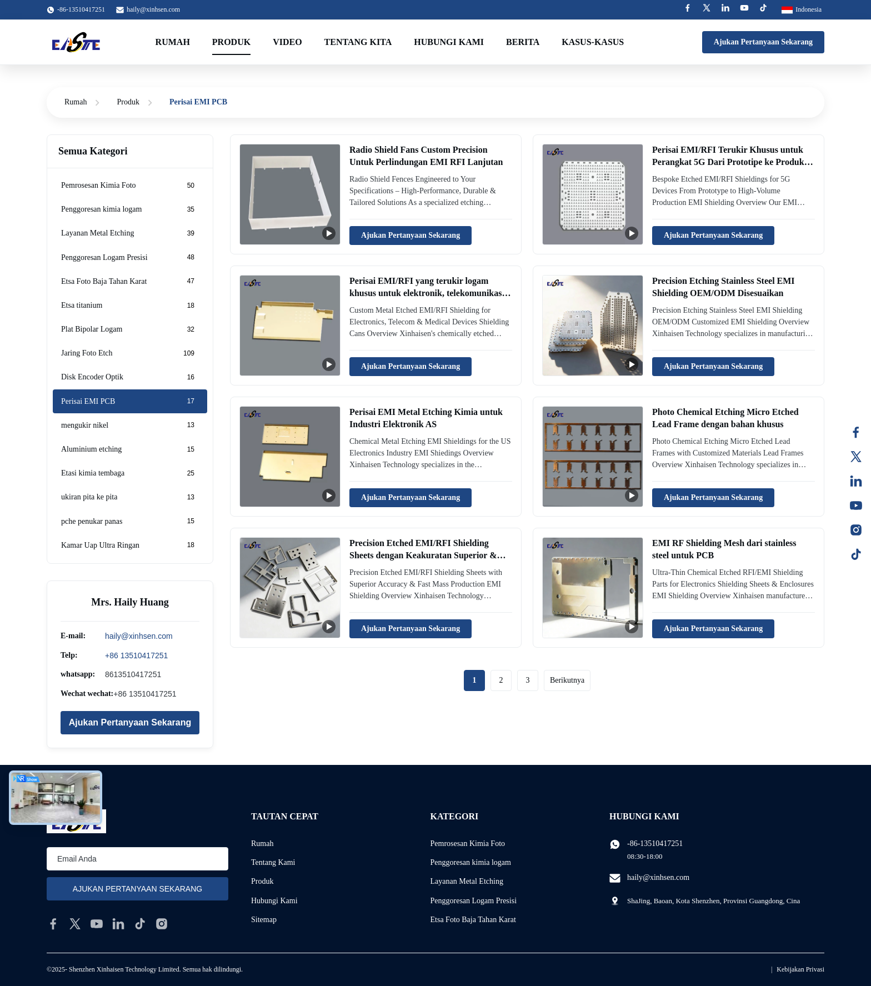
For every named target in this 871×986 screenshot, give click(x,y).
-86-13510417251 (655, 843)
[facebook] (53, 923)
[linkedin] (118, 923)
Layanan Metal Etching (467, 881)
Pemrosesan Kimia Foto (468, 843)
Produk (231, 42)
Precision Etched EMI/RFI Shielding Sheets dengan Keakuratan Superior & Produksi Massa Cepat (423, 555)
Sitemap (264, 919)
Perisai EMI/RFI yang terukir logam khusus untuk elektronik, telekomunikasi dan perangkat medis (426, 293)
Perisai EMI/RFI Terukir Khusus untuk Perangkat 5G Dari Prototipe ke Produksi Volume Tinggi (731, 162)
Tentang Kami (273, 862)
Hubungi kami (449, 42)
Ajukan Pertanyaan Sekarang (763, 42)
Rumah (173, 42)
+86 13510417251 (136, 655)
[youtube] (96, 923)
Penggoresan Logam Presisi (474, 901)
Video (287, 42)
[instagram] (161, 923)
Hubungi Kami (274, 901)
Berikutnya (567, 680)
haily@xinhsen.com (153, 9)
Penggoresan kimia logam (471, 862)
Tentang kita (358, 42)
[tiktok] (140, 923)
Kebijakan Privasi (800, 969)
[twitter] (75, 923)
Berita (522, 42)
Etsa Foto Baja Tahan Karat (473, 919)
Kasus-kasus (593, 42)
